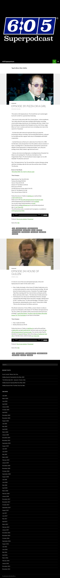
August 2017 (5, 510)
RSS (18, 222)
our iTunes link (19, 207)
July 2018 (4, 479)
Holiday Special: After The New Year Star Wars (13, 385)
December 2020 (6, 415)
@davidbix (16, 330)
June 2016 (4, 549)
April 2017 (4, 521)
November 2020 (6, 418)
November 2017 (6, 502)
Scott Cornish (16, 232)
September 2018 (6, 474)
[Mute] (42, 215)
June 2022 (4, 401)
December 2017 (6, 499)
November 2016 (6, 535)
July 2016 (4, 546)
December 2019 (6, 437)
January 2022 (5, 406)
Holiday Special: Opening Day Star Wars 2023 (13, 377)
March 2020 (5, 432)
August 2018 (5, 476)
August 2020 (5, 420)
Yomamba (15, 233)
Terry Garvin (34, 232)
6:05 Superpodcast (8, 61)
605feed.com (26, 205)
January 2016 (5, 563)
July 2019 (4, 448)
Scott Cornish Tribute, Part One (10, 374)
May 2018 (4, 485)
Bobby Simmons (20, 353)
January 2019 (5, 462)
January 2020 (5, 434)
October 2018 (5, 471)
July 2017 (4, 513)
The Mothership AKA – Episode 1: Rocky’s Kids (13, 380)
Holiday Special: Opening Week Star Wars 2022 (13, 382)
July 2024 (4, 395)
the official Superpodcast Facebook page (32, 199)
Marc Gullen (27, 230)
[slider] (28, 215)
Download (30, 219)
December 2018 (6, 465)
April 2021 (4, 412)
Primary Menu (58, 61)
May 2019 (4, 454)
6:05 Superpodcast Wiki (17, 211)
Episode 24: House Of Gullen (25, 272)
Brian (33, 203)
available (36, 201)
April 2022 (4, 404)
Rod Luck (39, 230)
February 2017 (5, 527)
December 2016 (6, 532)
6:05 (13, 228)
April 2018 (4, 488)
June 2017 (4, 516)
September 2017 (6, 507)
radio (33, 230)
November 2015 (6, 569)
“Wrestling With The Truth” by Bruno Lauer (22, 171)
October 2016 (5, 538)
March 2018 (5, 490)
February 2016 (5, 560)
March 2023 (5, 398)
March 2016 (5, 558)
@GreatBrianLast (17, 197)
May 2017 (4, 518)
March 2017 (5, 524)
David (20, 334)
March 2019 (5, 457)
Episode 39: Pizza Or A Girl (28, 106)
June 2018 (4, 482)
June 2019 (4, 451)
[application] (30, 215)
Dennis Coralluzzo (21, 228)
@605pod (30, 196)
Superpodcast (25, 232)
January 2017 (5, 530)
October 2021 (5, 409)
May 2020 (4, 426)
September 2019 (6, 443)
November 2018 (6, 468)
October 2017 (5, 504)
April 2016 (4, 555)
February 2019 (5, 460)
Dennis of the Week (32, 228)
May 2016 (4, 552)
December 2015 (6, 566)
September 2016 (6, 541)
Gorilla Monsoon (17, 230)
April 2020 (4, 429)
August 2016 (5, 544)
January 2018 (5, 496)
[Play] (13, 215)
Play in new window (21, 219)
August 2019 (5, 446)
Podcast (13, 103)
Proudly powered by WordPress (9, 576)
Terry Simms (42, 232)
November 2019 (6, 440)
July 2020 (4, 423)
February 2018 (5, 493)
